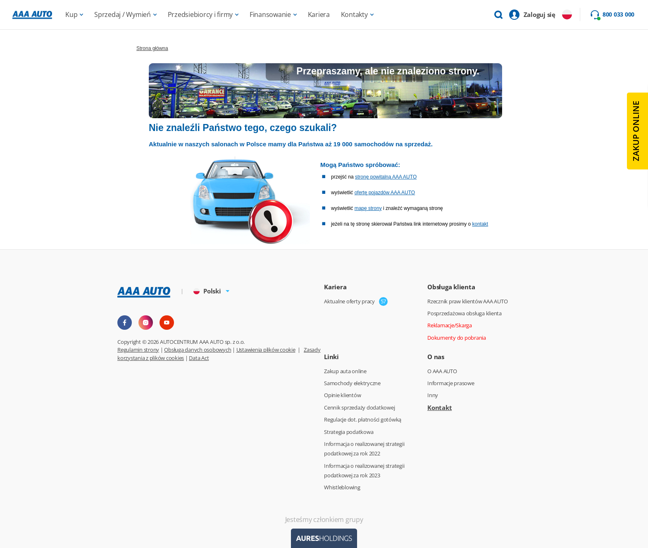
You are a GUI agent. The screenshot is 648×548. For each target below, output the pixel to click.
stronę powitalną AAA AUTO (386, 177)
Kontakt (439, 407)
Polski (207, 291)
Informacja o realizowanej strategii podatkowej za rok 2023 (364, 470)
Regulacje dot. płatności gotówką (362, 419)
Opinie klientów (342, 395)
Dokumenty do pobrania (456, 337)
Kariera (319, 14)
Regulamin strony (138, 349)
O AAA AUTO (442, 371)
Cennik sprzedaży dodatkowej (359, 407)
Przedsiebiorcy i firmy (200, 14)
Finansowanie (270, 14)
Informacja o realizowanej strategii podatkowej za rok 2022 (364, 448)
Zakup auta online (345, 371)
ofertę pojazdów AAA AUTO (385, 192)
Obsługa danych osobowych (197, 349)
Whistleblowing (342, 487)
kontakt (480, 224)
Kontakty (354, 14)
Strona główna (152, 48)
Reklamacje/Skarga (449, 325)
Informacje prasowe (450, 383)
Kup (71, 14)
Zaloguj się (539, 14)
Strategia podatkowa (348, 432)
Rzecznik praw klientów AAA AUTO (467, 301)
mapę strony (368, 208)
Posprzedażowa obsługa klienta (464, 313)
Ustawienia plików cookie (265, 349)
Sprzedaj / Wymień (122, 14)
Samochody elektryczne (352, 383)
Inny (432, 395)
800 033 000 (618, 14)
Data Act (199, 358)
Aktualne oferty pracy (349, 301)
